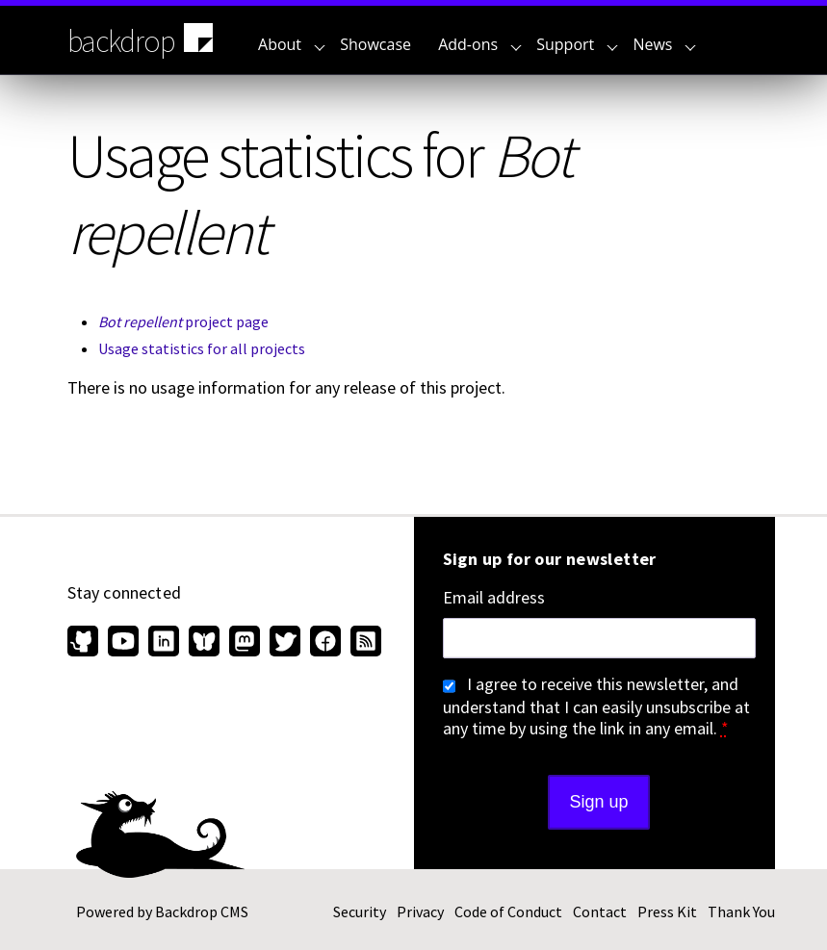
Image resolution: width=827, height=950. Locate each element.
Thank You (741, 911)
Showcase (375, 44)
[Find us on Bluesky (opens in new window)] (204, 643)
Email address (494, 597)
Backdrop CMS (201, 911)
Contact (600, 911)
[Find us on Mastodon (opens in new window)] (244, 643)
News (664, 44)
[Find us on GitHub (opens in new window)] (85, 643)
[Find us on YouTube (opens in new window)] (123, 643)
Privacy (420, 911)
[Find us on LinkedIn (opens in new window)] (163, 643)
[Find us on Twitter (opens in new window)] (285, 643)
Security (359, 911)
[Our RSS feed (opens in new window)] (363, 643)
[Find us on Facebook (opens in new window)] (325, 643)
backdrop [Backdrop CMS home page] (143, 39)
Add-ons (480, 44)
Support (577, 44)
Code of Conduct (508, 911)
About (291, 44)
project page (183, 321)
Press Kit (667, 911)
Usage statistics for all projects (201, 348)
